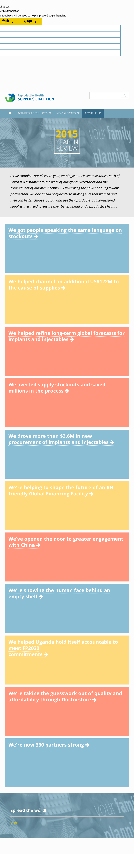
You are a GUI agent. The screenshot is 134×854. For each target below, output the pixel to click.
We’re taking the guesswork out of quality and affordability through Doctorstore (65, 696)
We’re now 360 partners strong (48, 744)
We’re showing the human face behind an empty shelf (59, 593)
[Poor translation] (30, 21)
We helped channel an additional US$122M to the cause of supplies (63, 284)
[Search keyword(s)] (105, 95)
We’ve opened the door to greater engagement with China (65, 541)
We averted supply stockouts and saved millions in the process (56, 387)
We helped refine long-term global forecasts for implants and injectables (66, 336)
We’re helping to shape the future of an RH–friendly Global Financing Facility (62, 490)
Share (14, 822)
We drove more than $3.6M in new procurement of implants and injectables (61, 439)
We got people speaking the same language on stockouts (65, 233)
